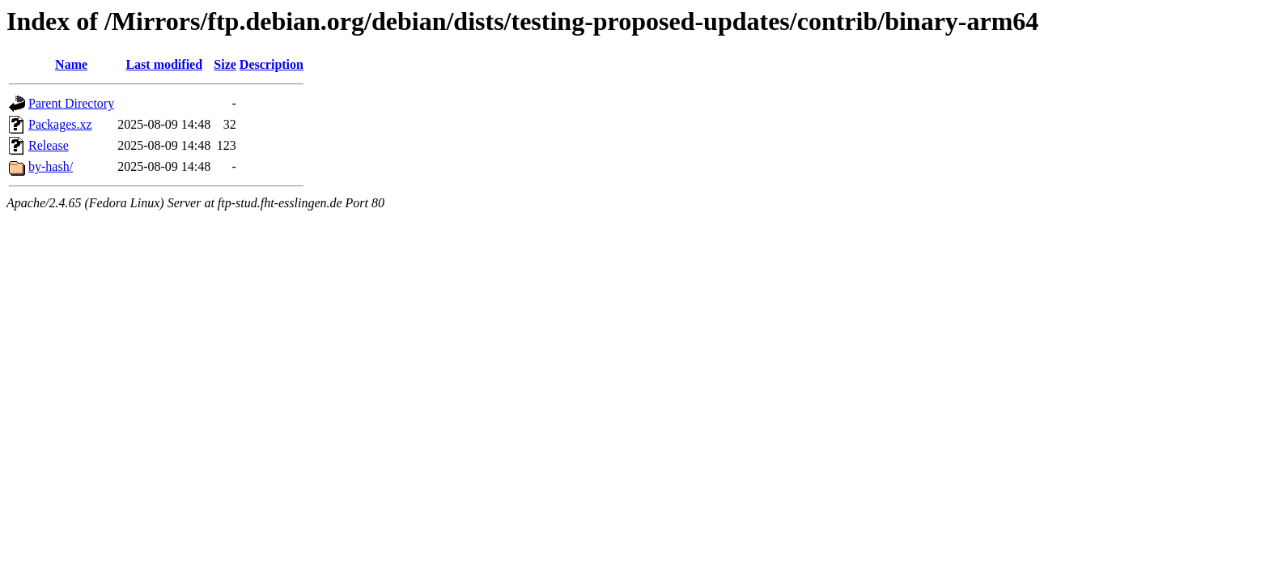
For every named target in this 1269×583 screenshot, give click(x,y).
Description (271, 64)
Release (48, 145)
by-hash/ (50, 166)
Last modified (163, 64)
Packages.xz (60, 124)
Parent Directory (71, 103)
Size (225, 64)
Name (71, 64)
